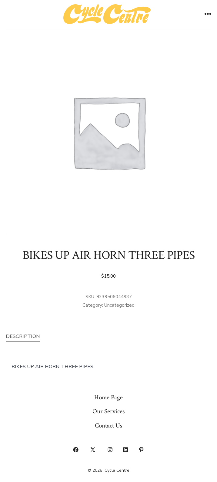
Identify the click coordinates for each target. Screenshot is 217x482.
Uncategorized (119, 305)
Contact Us (108, 425)
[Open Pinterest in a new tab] (141, 450)
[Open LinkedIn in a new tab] (126, 450)
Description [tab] (23, 336)
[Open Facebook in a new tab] (75, 450)
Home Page (108, 397)
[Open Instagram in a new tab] (110, 450)
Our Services (108, 411)
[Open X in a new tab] (93, 450)
